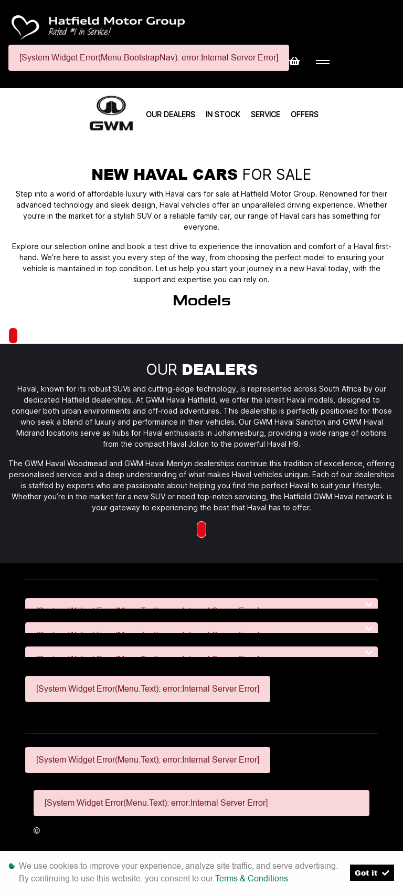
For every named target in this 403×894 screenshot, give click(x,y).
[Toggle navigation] (322, 62)
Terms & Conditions (251, 878)
